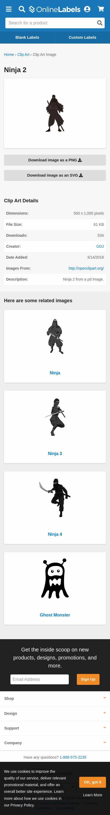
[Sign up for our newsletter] (39, 679)
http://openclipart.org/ (86, 268)
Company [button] (13, 743)
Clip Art (23, 54)
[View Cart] (101, 9)
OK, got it (92, 782)
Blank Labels (27, 37)
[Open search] (100, 23)
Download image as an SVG (55, 175)
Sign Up (88, 679)
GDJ (100, 246)
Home (9, 54)
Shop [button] (9, 698)
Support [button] (11, 728)
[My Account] (87, 9)
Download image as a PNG (55, 160)
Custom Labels (82, 37)
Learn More (92, 795)
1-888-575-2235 (73, 757)
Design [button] (10, 713)
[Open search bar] (22, 9)
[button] (8, 9)
